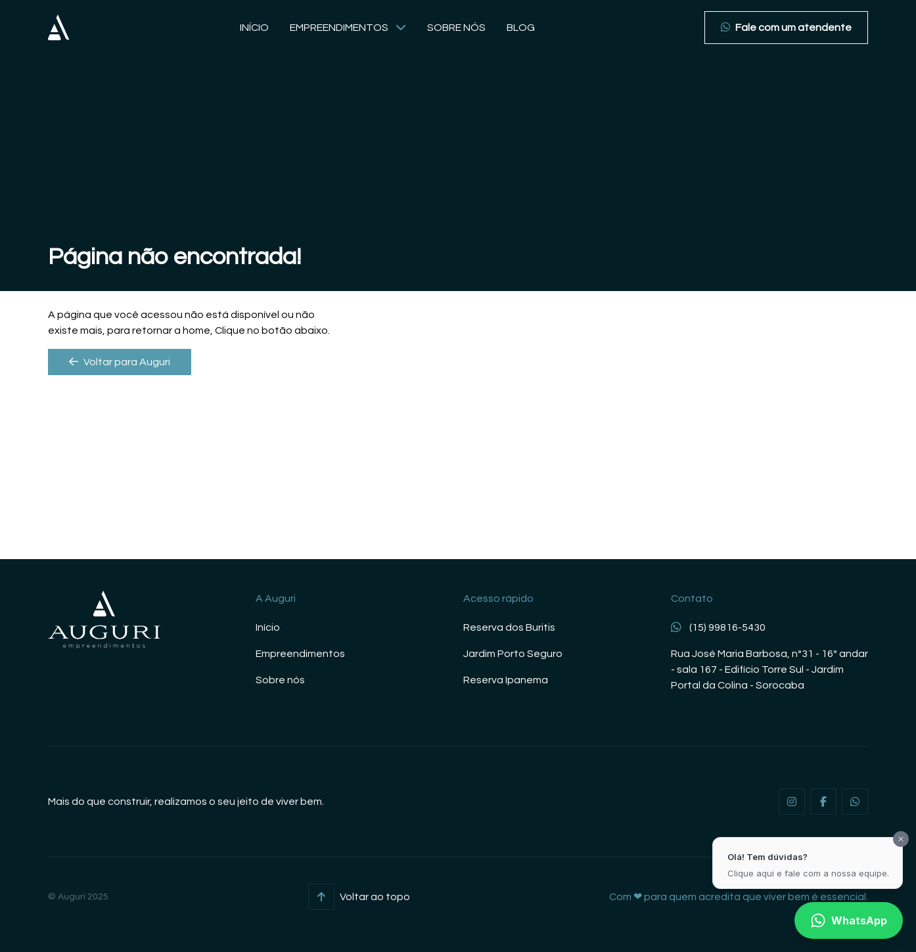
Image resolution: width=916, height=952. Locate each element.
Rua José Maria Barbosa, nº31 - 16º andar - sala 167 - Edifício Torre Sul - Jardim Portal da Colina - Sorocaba (769, 669)
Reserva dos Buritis (509, 627)
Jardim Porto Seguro (512, 653)
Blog (521, 27)
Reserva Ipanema (505, 680)
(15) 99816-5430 (718, 627)
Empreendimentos (348, 27)
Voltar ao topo (359, 897)
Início (254, 27)
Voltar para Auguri (119, 361)
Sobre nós (456, 27)
